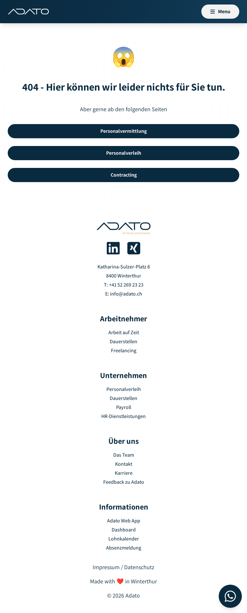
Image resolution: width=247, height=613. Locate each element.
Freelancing (123, 350)
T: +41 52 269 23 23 (123, 284)
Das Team (123, 455)
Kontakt (123, 464)
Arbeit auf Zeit (123, 332)
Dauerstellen (123, 341)
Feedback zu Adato (123, 482)
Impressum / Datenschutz (123, 567)
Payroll (123, 407)
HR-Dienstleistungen (123, 416)
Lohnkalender (123, 538)
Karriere (124, 473)
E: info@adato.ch (123, 293)
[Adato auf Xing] (133, 248)
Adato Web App (123, 520)
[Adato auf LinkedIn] (113, 248)
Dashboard (124, 529)
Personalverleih (123, 389)
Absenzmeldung (123, 547)
